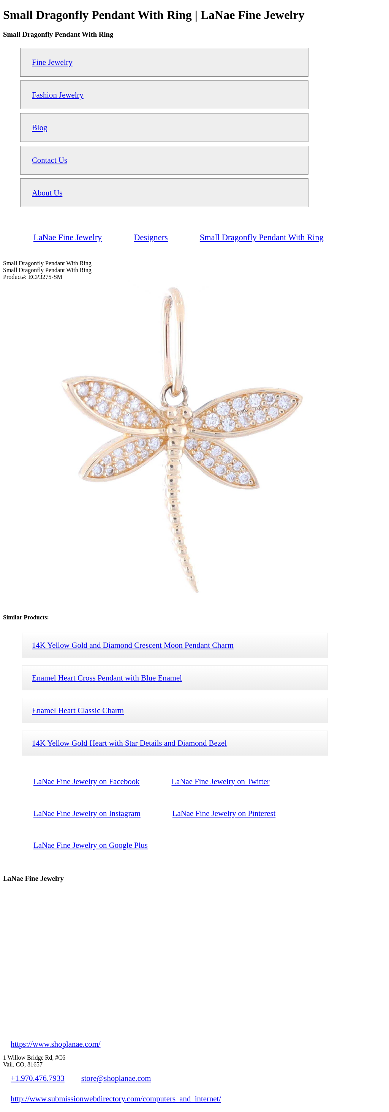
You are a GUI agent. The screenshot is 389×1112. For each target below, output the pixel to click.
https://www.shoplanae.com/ (56, 1044)
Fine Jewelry (52, 62)
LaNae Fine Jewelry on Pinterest (223, 813)
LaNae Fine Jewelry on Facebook (86, 781)
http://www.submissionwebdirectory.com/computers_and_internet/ (116, 1098)
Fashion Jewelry (58, 94)
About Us (47, 192)
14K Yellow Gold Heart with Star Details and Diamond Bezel (129, 743)
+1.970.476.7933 (38, 1078)
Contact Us (49, 160)
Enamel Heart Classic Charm (78, 710)
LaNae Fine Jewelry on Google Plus (90, 845)
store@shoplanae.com (116, 1078)
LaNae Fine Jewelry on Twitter (221, 781)
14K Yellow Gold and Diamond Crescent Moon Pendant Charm (133, 645)
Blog (39, 127)
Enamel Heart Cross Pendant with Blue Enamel (107, 677)
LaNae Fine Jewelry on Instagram (87, 813)
